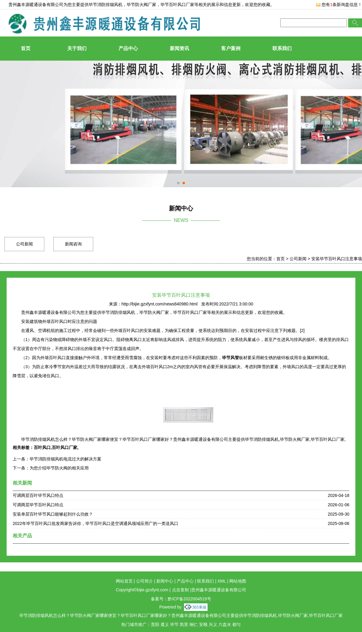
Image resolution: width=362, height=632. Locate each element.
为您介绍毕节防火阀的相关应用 (59, 468)
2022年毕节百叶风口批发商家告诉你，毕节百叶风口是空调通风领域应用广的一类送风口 (95, 523)
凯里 (184, 624)
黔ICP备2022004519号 (189, 598)
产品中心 (128, 48)
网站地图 (237, 581)
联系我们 (282, 48)
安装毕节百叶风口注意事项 (336, 258)
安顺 (203, 624)
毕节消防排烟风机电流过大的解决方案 (65, 459)
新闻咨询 (73, 244)
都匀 (236, 624)
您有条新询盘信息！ (339, 4)
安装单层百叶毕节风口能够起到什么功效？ (53, 514)
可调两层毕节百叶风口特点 (38, 504)
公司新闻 (24, 244)
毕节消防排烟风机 (105, 4)
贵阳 (155, 624)
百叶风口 (42, 447)
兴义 (213, 624)
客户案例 (230, 48)
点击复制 (180, 589)
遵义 (164, 624)
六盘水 (224, 624)
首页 (25, 48)
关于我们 (77, 48)
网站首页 (124, 581)
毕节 (174, 624)
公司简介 (144, 581)
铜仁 (193, 624)
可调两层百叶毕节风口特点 (38, 495)
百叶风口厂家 (64, 447)
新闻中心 (164, 581)
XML (222, 581)
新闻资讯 (179, 48)
